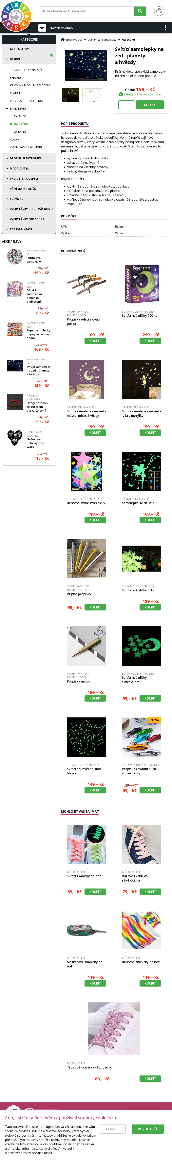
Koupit (150, 105)
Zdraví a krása (21, 229)
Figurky (15, 77)
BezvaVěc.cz (74, 39)
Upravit (112, 1136)
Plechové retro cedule (27, 101)
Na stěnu (21, 124)
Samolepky (18, 108)
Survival (16, 199)
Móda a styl (19, 168)
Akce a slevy (19, 49)
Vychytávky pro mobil (26, 147)
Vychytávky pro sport (27, 219)
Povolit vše (148, 1136)
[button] (165, 27)
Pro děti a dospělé (24, 178)
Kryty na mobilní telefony (30, 85)
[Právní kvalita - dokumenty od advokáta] (43, 1113)
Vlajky (14, 139)
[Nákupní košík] (159, 11)
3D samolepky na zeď (26, 70)
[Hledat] (140, 11)
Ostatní (20, 132)
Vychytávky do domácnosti (31, 209)
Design (15, 59)
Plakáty (16, 93)
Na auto (20, 116)
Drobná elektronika (26, 158)
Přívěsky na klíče (23, 189)
